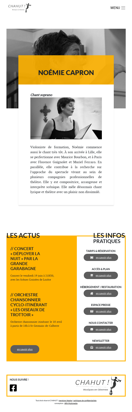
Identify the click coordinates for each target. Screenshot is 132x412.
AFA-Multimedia (71, 403)
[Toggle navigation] (118, 7)
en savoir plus (25, 349)
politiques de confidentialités (85, 401)
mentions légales (65, 401)
